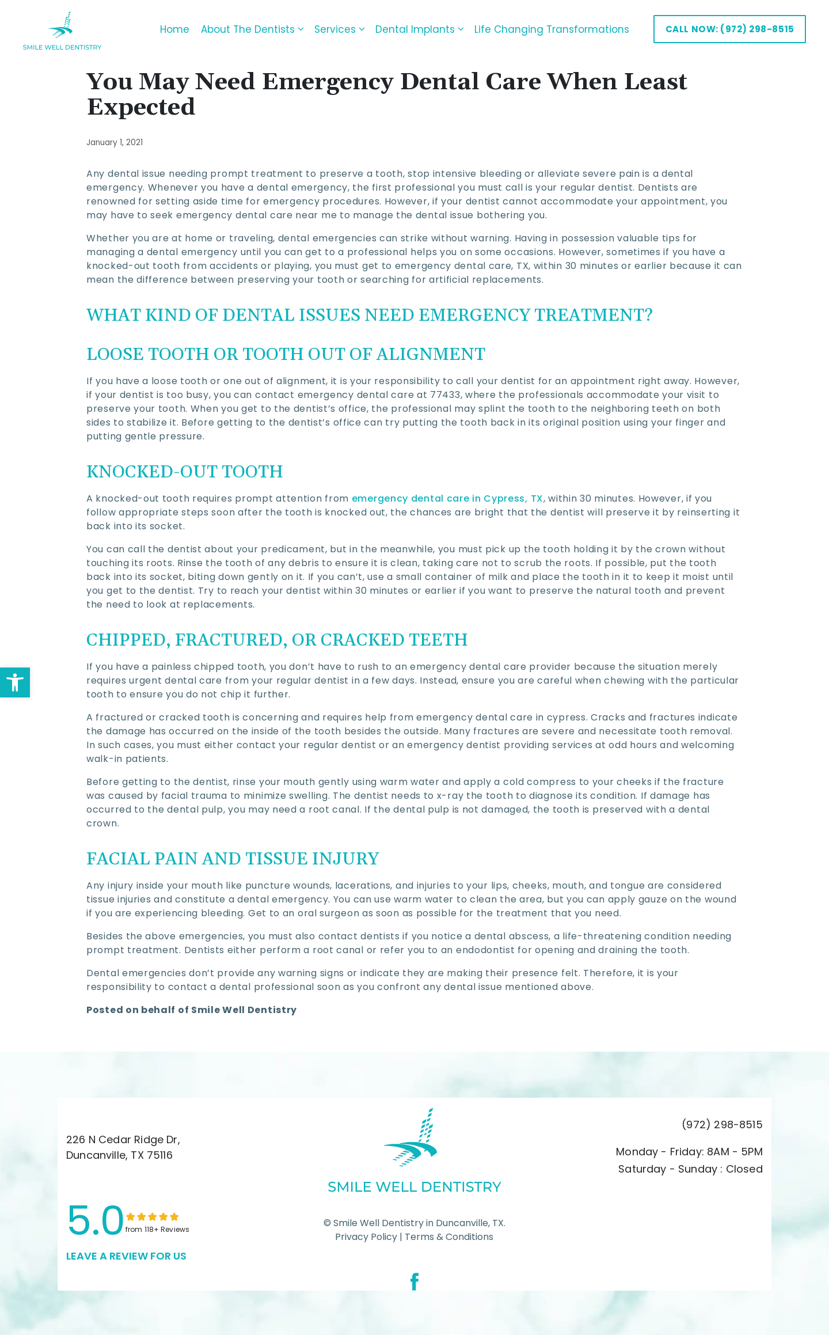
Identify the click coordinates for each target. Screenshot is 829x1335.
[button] (15, 682)
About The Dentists (236, 29)
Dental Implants (403, 29)
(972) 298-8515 (722, 1123)
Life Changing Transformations (533, 29)
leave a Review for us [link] (126, 1254)
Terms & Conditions (447, 1235)
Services (323, 29)
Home (156, 29)
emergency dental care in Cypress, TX (447, 497)
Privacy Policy (366, 1235)
